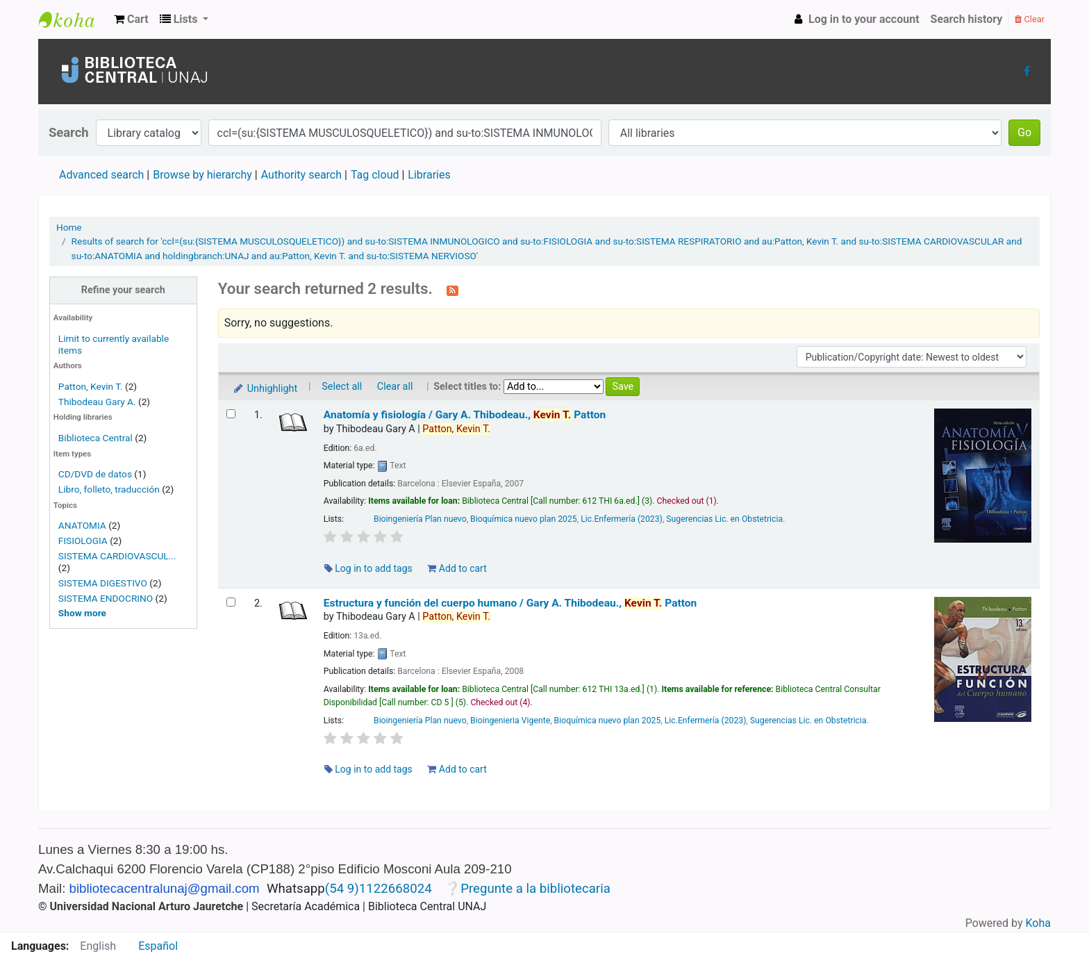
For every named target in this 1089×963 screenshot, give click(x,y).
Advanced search (101, 174)
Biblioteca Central (95, 437)
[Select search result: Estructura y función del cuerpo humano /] (230, 602)
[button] (131, 19)
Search (69, 132)
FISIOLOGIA (83, 540)
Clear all (395, 387)
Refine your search (123, 290)
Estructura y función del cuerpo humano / (510, 603)
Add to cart (456, 568)
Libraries (429, 174)
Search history (967, 19)
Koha (1038, 923)
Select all (342, 387)
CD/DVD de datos (95, 473)
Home (69, 227)
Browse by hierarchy (202, 174)
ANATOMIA (82, 525)
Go (1024, 132)
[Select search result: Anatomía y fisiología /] (230, 413)
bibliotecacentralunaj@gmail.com (164, 888)
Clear (1030, 19)
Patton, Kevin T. (90, 386)
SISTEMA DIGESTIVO (102, 582)
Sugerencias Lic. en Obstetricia (724, 519)
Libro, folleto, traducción (109, 489)
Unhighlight (265, 389)
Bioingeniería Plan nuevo (420, 519)
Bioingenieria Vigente (510, 720)
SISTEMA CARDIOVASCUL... (117, 555)
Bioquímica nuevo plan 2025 (523, 519)
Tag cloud (375, 174)
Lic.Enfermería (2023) (622, 519)
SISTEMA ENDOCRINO (105, 598)
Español (158, 946)
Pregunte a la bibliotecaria (535, 888)
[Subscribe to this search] (452, 290)
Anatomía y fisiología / (465, 415)
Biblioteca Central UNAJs (73, 19)
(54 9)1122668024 (378, 888)
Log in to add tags (368, 568)
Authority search (301, 174)
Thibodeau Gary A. (97, 401)
